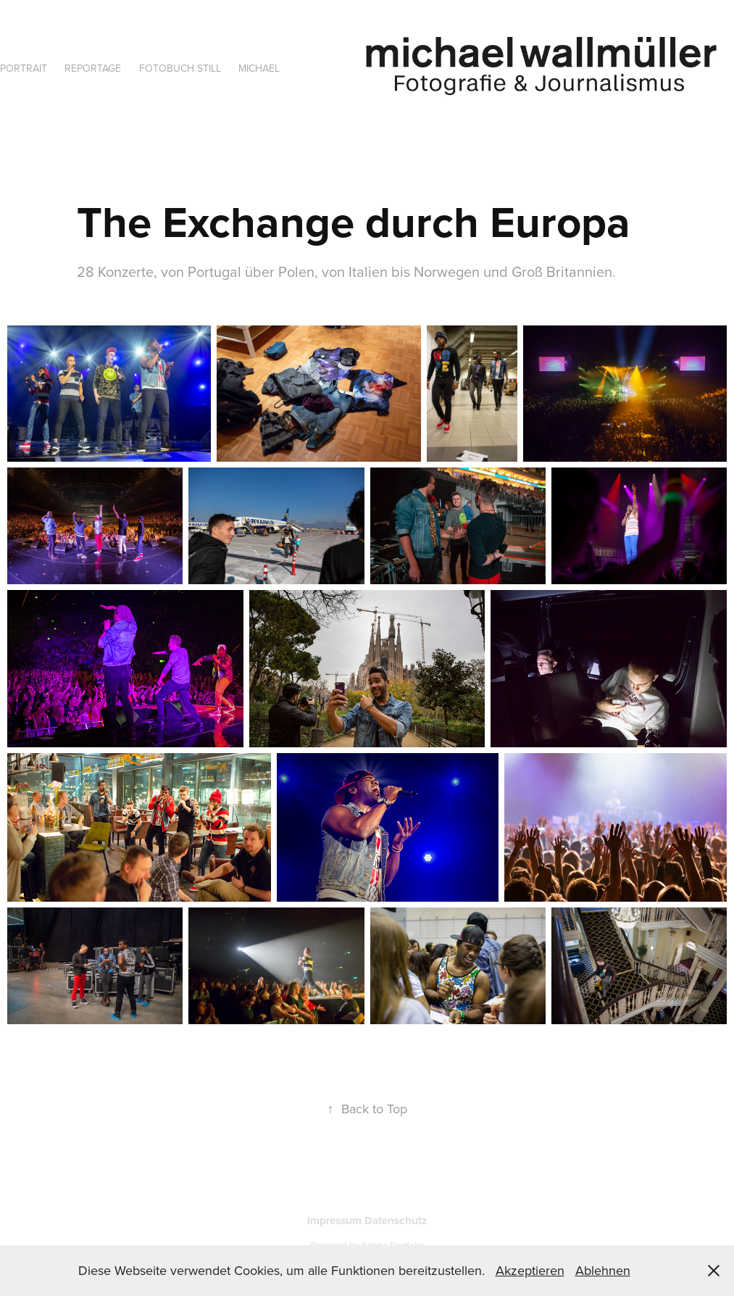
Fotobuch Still (180, 68)
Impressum (335, 1221)
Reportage (92, 68)
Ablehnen (602, 1270)
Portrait (23, 68)
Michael (259, 68)
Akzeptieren (530, 1270)
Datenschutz (395, 1221)
